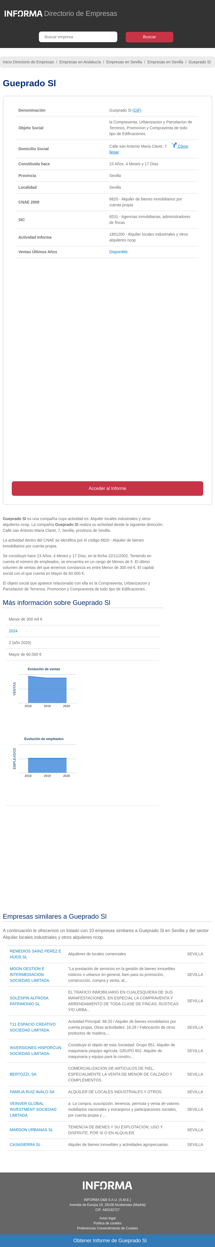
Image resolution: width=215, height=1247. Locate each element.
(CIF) (136, 110)
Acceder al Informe (107, 488)
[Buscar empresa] (78, 37)
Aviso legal (107, 1218)
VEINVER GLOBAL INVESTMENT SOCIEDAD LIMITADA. (33, 1109)
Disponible (118, 252)
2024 (13, 631)
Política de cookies (107, 1223)
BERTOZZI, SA (23, 1074)
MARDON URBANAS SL (31, 1130)
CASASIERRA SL (25, 1144)
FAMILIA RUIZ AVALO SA (32, 1092)
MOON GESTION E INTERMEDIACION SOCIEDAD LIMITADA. (30, 974)
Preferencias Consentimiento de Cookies (107, 1228)
